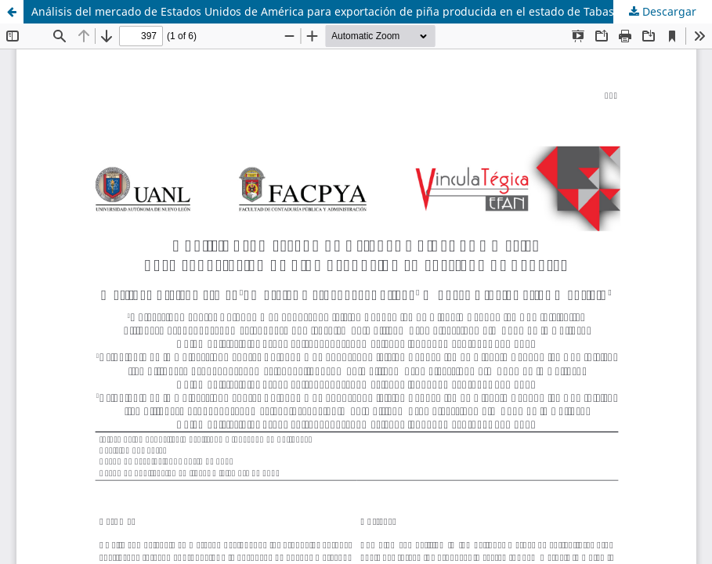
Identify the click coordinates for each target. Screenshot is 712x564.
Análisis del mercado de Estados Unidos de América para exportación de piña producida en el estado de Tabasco (328, 11)
